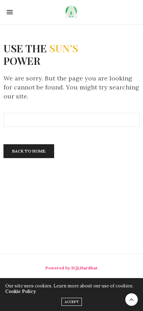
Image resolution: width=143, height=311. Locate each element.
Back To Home (28, 151)
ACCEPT (72, 302)
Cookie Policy (20, 291)
